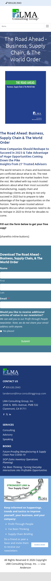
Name (5, 268)
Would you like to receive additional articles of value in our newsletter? (22, 313)
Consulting (9, 430)
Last (2, 292)
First (2, 280)
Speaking (8, 439)
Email (4, 298)
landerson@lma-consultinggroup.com (24, 393)
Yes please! (8, 330)
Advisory (8, 434)
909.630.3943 (14, 2)
